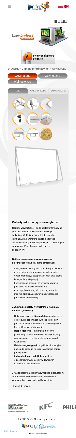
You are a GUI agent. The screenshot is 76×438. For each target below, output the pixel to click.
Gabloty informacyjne (35, 68)
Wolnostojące (22, 81)
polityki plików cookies (43, 427)
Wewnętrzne (22, 75)
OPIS (18, 91)
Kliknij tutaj (10, 431)
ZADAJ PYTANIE (58, 91)
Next (59, 58)
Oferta (15, 68)
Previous (17, 58)
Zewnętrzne (52, 75)
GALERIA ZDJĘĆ (38, 91)
